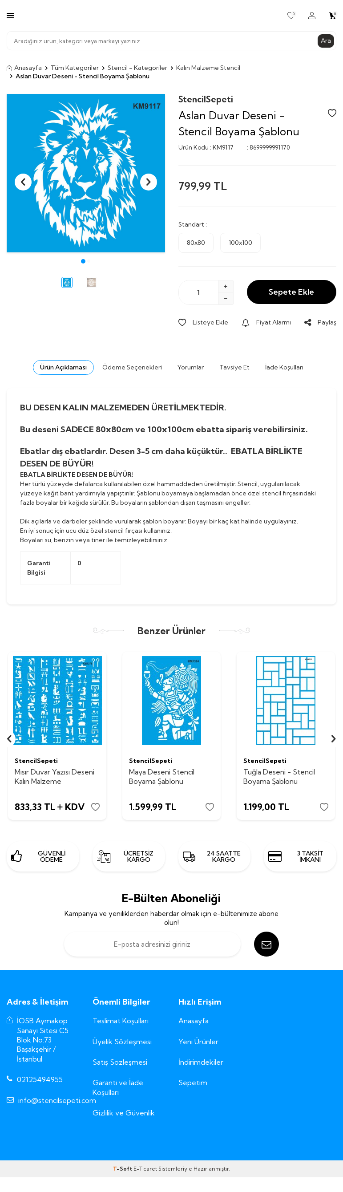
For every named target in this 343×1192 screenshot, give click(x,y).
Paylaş (320, 322)
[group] (86, 173)
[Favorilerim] (291, 15)
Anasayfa (24, 68)
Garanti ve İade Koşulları (118, 1087)
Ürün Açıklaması (63, 367)
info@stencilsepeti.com (57, 1100)
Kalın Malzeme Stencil (208, 68)
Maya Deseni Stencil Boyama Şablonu (161, 776)
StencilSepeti (205, 99)
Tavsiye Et (234, 367)
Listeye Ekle (203, 322)
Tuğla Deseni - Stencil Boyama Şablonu (279, 776)
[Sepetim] (332, 15)
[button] (83, 261)
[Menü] (10, 15)
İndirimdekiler (200, 1062)
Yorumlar (191, 367)
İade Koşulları (284, 367)
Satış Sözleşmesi (120, 1062)
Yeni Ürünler (198, 1041)
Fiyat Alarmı (266, 322)
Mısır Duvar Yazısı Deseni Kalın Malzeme (54, 776)
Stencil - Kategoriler (137, 68)
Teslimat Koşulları (121, 1020)
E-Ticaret (145, 1168)
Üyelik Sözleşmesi (122, 1041)
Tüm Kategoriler (75, 68)
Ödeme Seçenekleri (132, 367)
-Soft (123, 1168)
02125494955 (40, 1079)
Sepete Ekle (291, 292)
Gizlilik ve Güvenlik (124, 1112)
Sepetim (192, 1082)
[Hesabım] (311, 15)
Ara (326, 40)
